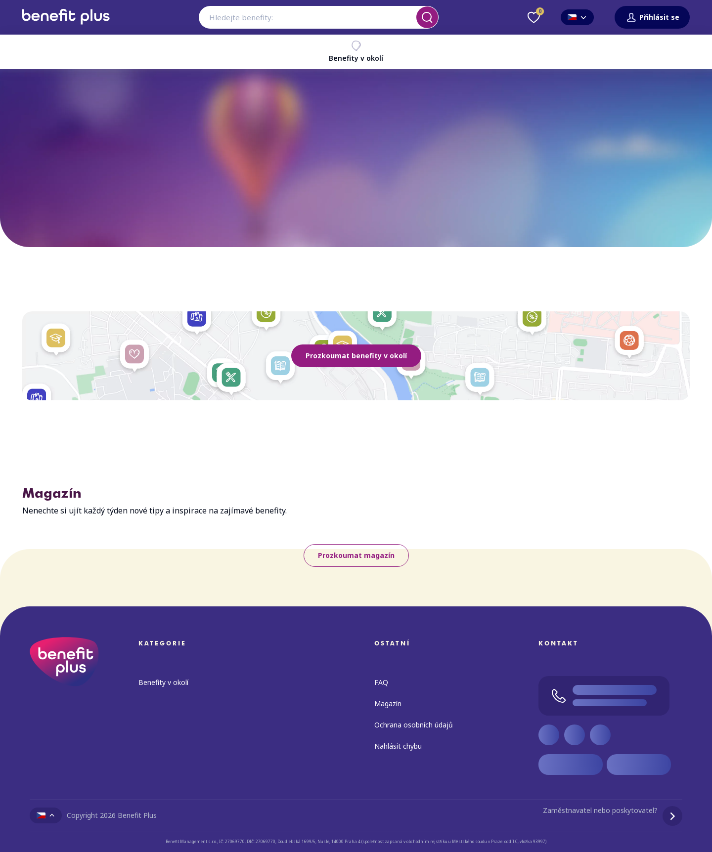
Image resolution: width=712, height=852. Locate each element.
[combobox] (319, 17)
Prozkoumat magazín (356, 555)
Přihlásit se (652, 17)
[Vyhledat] (427, 17)
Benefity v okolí (356, 51)
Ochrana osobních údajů (413, 724)
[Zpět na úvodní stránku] (66, 28)
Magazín (387, 703)
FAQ (381, 682)
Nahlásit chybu (398, 746)
